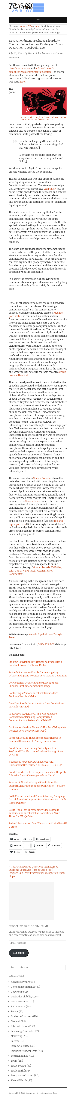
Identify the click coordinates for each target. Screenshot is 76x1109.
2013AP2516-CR (46, 644)
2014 (30, 26)
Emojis (14, 1011)
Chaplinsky (50, 188)
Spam (14, 1060)
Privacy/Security (20, 1046)
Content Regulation (22, 986)
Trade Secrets (18, 1065)
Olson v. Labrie (33, 501)
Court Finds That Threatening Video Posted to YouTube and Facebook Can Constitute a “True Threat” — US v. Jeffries (34, 813)
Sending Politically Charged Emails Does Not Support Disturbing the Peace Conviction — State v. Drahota (37, 786)
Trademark (17, 1070)
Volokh (33, 634)
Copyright (16, 991)
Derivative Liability (21, 996)
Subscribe (19, 952)
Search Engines (19, 1055)
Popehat (42, 634)
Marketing (16, 1036)
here (22, 81)
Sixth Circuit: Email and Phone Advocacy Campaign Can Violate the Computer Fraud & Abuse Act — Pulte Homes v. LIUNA (38, 799)
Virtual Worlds (19, 1080)
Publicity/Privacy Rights (24, 1051)
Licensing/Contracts (22, 1031)
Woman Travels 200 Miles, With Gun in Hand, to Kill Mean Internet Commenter (35, 570)
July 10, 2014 (15, 53)
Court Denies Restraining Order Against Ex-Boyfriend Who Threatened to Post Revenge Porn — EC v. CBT (37, 751)
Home (22, 26)
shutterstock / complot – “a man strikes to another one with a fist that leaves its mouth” (44, 118)
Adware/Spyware (20, 981)
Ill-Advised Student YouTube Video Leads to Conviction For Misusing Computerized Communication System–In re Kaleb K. (33, 717)
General (15, 1021)
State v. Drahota (42, 478)
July (37, 26)
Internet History (20, 1026)
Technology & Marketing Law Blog (41, 1093)
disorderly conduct (19, 68)
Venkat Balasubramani (39, 53)
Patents (15, 1041)
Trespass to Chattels (22, 1075)
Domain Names (19, 1001)
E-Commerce (18, 1006)
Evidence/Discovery (22, 1016)
